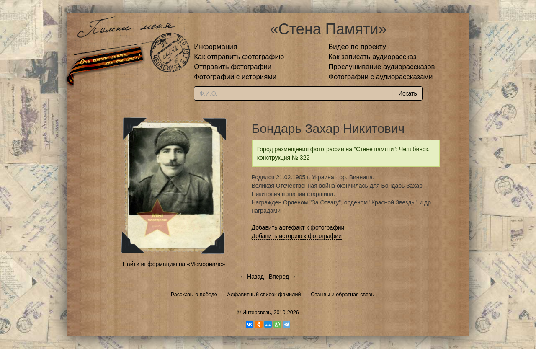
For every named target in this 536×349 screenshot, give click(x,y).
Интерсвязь (256, 312)
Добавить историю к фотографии (297, 236)
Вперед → (282, 276)
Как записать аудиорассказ (372, 57)
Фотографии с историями (235, 77)
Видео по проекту (357, 47)
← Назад (252, 276)
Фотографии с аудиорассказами (380, 77)
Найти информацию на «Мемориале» (174, 264)
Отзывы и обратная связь (342, 294)
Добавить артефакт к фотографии (298, 227)
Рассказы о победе (194, 294)
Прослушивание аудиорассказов (381, 67)
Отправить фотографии (232, 67)
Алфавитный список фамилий (264, 294)
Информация (215, 47)
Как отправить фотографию (239, 57)
